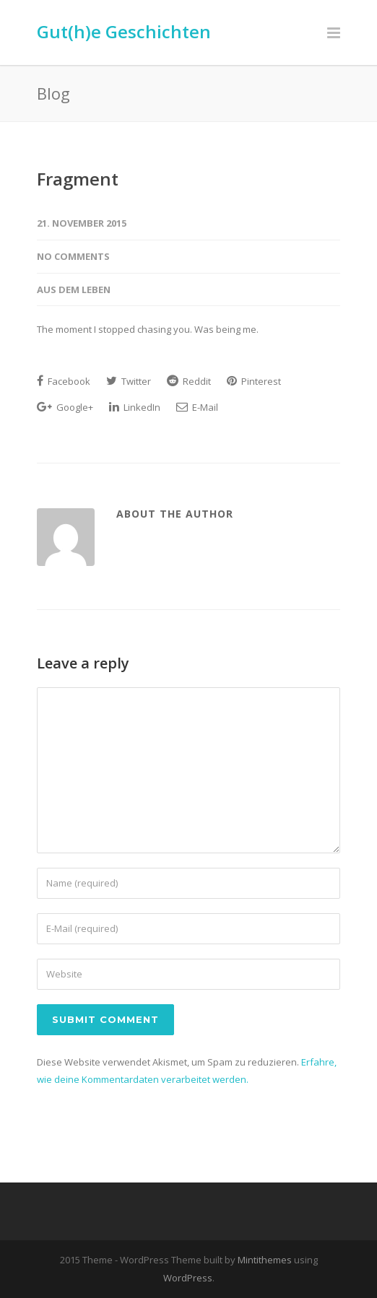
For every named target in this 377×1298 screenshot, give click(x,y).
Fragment (77, 179)
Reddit (189, 381)
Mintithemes (265, 1259)
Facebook (63, 381)
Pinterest (254, 381)
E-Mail (197, 407)
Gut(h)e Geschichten (124, 31)
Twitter (128, 381)
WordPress (187, 1277)
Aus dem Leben (73, 289)
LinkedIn (134, 407)
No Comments (73, 256)
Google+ (65, 407)
